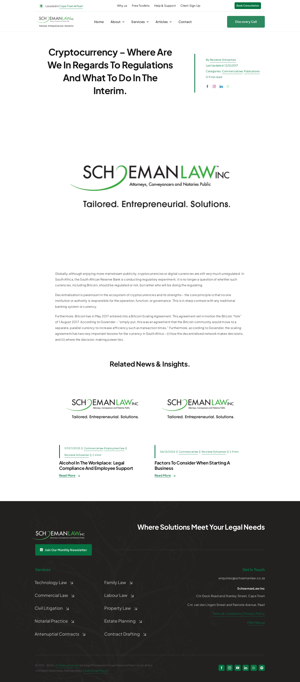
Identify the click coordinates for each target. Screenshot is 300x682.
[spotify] (262, 668)
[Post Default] (102, 379)
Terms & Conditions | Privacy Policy (239, 613)
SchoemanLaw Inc (67, 665)
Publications (252, 71)
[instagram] (214, 86)
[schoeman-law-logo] (55, 19)
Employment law (114, 448)
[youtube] (238, 668)
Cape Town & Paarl (71, 6)
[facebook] (207, 86)
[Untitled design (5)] (58, 526)
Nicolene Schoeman (223, 59)
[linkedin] (221, 86)
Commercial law (232, 71)
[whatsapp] (228, 86)
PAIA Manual (256, 622)
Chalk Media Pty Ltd (95, 670)
